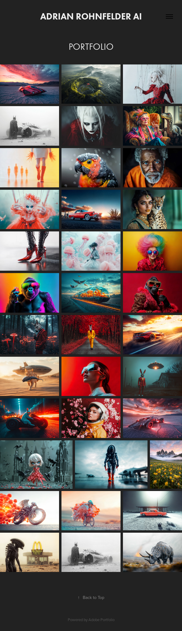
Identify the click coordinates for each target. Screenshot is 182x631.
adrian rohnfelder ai (91, 16)
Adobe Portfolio (101, 619)
